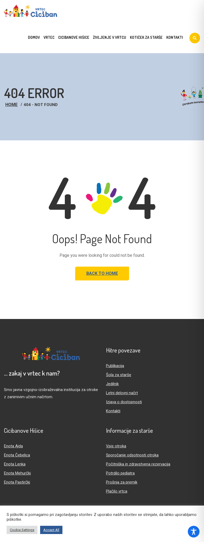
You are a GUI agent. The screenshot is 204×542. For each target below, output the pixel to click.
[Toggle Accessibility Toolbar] (193, 531)
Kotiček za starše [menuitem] (146, 37)
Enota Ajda (13, 446)
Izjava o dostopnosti (124, 402)
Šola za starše (118, 374)
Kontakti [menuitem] (174, 37)
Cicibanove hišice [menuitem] (73, 37)
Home (11, 104)
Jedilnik (112, 383)
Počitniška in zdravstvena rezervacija (138, 464)
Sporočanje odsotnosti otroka (132, 455)
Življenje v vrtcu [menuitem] (109, 37)
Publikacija (115, 365)
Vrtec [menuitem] (49, 37)
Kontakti (113, 411)
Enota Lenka (15, 464)
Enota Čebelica (17, 455)
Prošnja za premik (121, 482)
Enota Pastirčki (17, 482)
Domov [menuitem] (34, 37)
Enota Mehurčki (17, 473)
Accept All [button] (51, 530)
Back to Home (102, 273)
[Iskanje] (194, 38)
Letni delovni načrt (122, 392)
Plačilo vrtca (116, 491)
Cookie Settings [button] (22, 530)
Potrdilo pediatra (120, 473)
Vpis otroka (116, 446)
